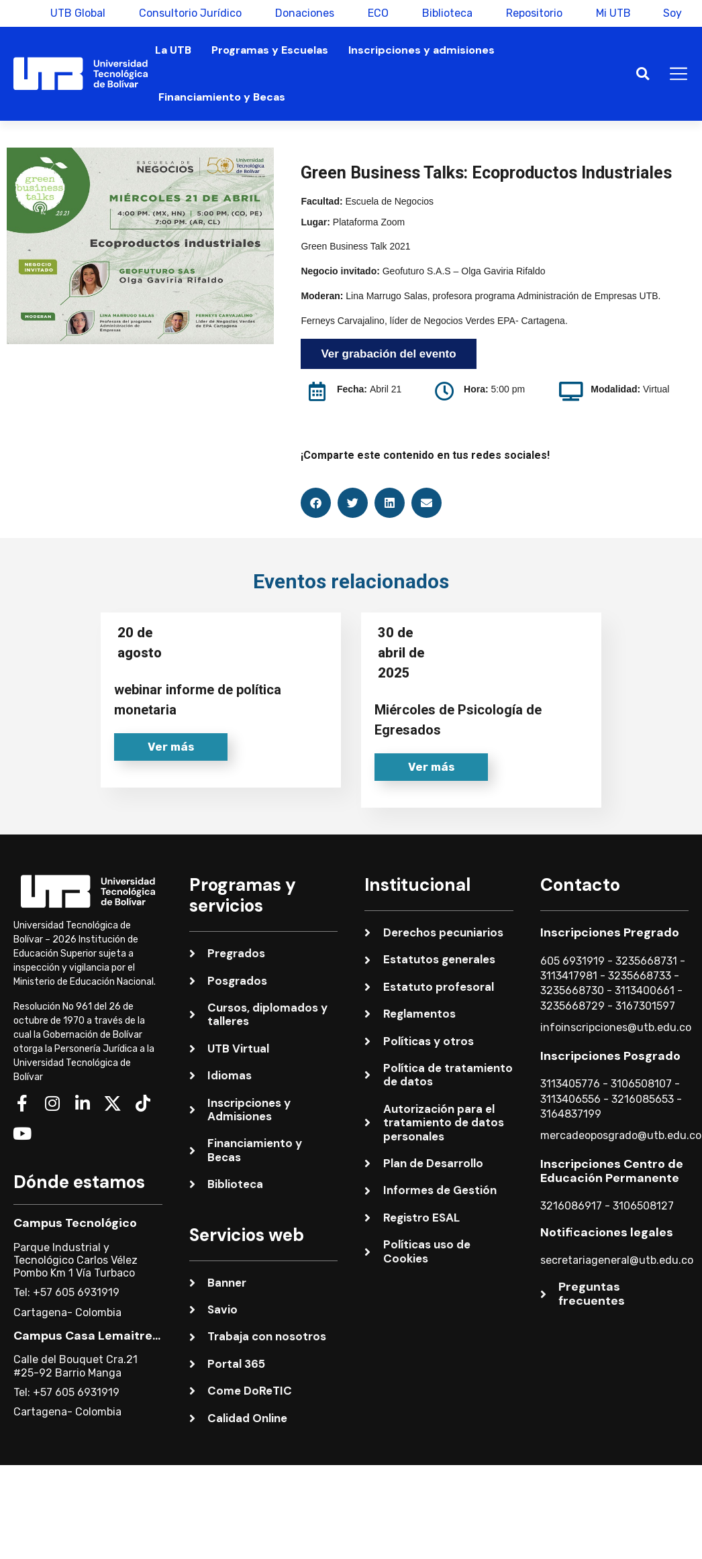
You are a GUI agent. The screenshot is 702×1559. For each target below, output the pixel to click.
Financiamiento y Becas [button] (221, 97)
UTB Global (76, 13)
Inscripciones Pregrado (609, 932)
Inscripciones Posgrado (610, 1056)
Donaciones (303, 13)
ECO (376, 13)
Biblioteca (446, 13)
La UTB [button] (173, 50)
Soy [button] (672, 13)
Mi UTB (612, 13)
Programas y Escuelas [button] (269, 50)
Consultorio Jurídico (189, 13)
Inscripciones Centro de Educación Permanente (611, 1171)
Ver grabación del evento (388, 353)
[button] (642, 74)
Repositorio (533, 13)
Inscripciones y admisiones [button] (421, 50)
